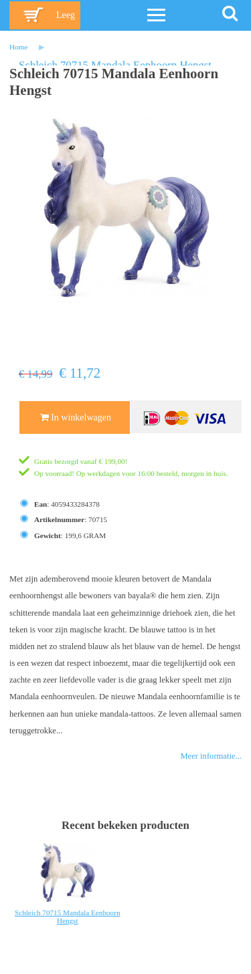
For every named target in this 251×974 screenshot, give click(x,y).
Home (18, 47)
